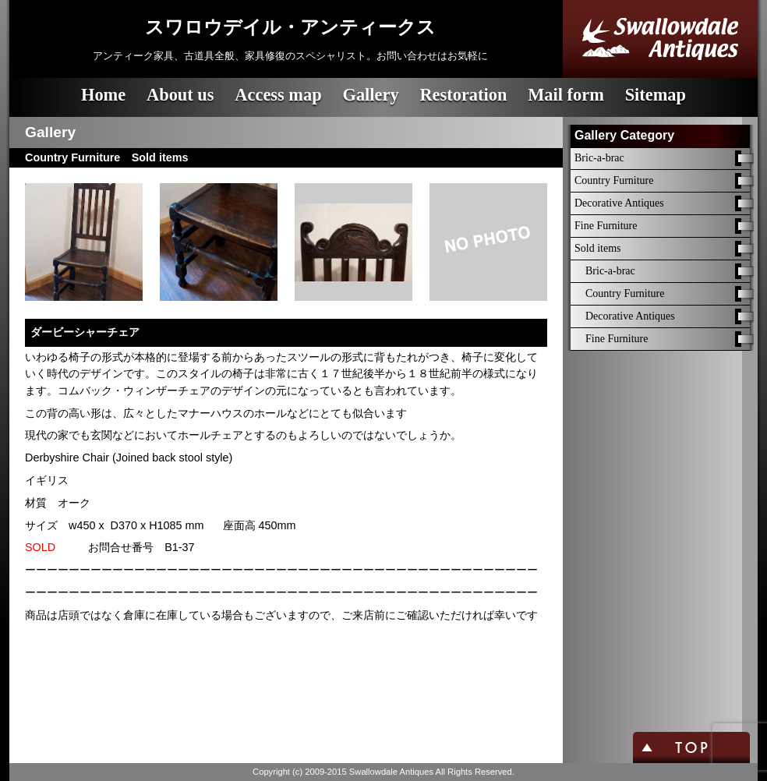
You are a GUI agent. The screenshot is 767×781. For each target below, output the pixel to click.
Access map (278, 94)
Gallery (370, 94)
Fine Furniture (606, 225)
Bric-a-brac (599, 158)
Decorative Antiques (619, 203)
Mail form (566, 94)
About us (180, 94)
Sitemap (655, 94)
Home (103, 94)
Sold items (597, 248)
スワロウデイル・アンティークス (290, 27)
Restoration (463, 94)
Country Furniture (614, 180)
